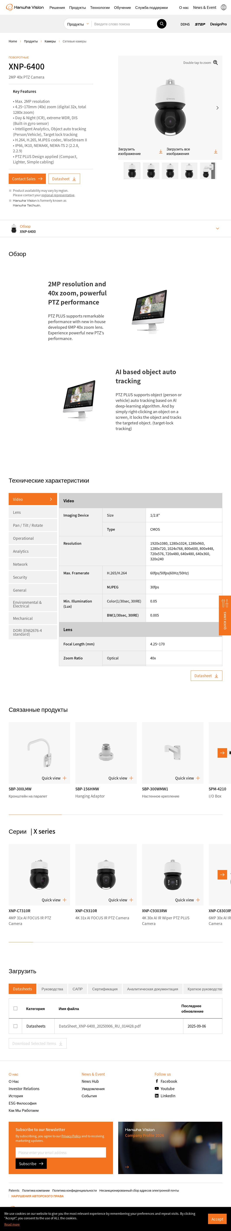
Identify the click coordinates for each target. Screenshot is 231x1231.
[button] (57, 7)
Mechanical (23, 618)
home (13, 41)
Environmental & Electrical (27, 604)
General (19, 590)
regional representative (57, 195)
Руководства (52, 988)
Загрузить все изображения (192, 151)
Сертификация (105, 988)
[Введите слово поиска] (124, 24)
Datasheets (22, 988)
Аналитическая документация (152, 988)
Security (20, 577)
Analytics (21, 551)
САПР (78, 988)
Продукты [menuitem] (75, 24)
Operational (23, 538)
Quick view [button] (54, 778)
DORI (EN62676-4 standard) (27, 632)
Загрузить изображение (140, 151)
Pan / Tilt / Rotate (28, 525)
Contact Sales (27, 178)
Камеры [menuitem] (50, 41)
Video (18, 499)
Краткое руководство (205, 988)
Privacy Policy (71, 1136)
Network (20, 564)
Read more (12, 1224)
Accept (217, 1219)
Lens (17, 512)
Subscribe (31, 1163)
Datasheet (64, 178)
